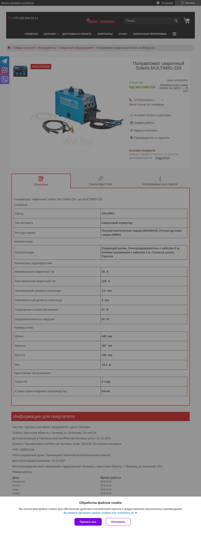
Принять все (88, 521)
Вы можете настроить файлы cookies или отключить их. (99, 512)
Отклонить (118, 521)
